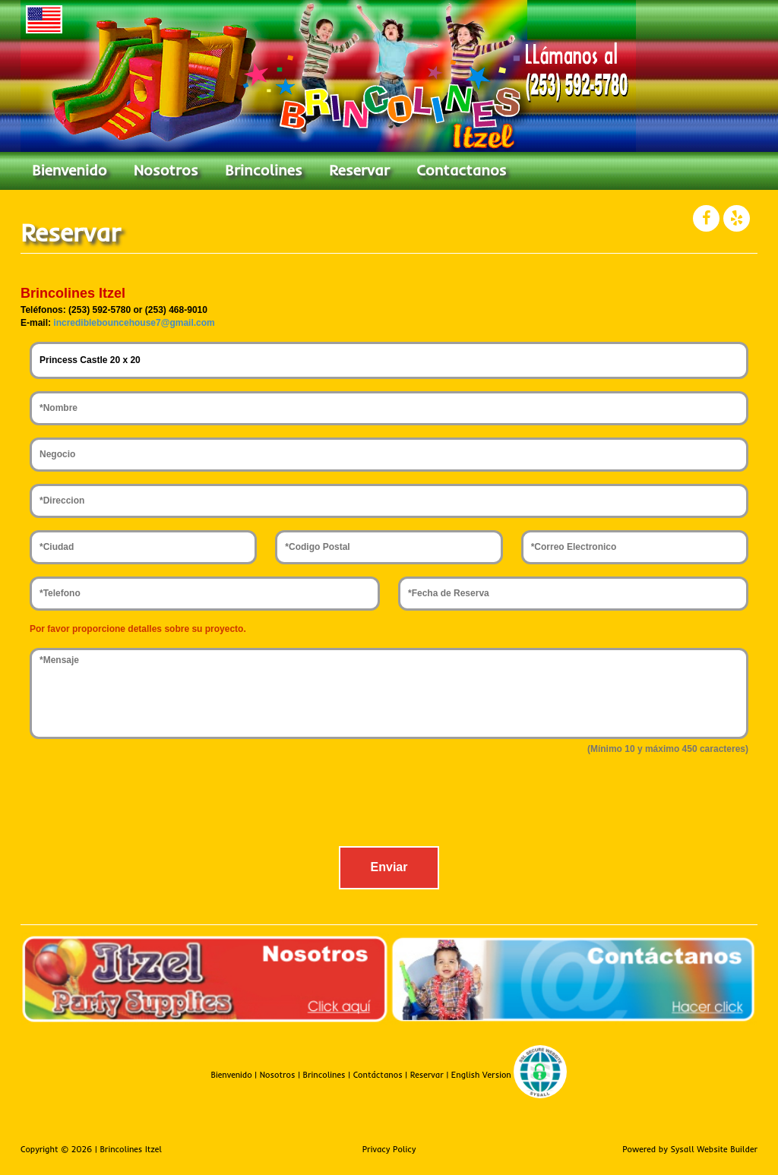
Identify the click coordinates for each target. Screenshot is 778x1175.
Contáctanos (378, 1074)
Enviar (389, 867)
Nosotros (166, 169)
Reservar (359, 169)
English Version (481, 1074)
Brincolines (263, 169)
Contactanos (461, 169)
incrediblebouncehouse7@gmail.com (133, 322)
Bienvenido (69, 169)
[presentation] (389, 804)
